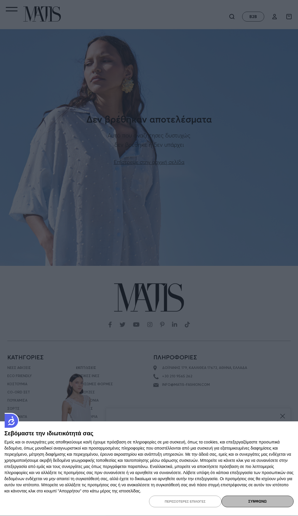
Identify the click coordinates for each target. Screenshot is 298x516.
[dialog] (149, 469)
